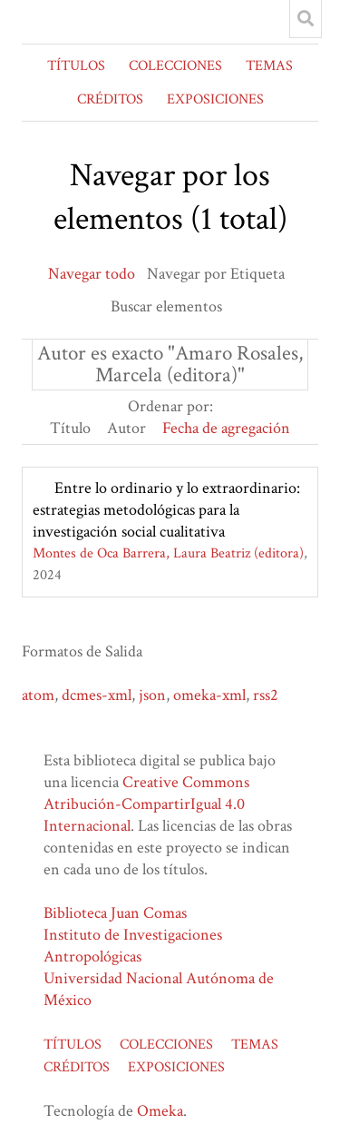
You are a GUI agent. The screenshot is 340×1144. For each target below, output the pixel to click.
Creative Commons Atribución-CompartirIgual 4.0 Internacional (146, 804)
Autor (126, 428)
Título (70, 428)
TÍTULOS (76, 65)
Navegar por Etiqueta (216, 273)
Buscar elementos (166, 306)
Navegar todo (91, 273)
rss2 (265, 695)
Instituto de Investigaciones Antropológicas (133, 945)
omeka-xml (209, 695)
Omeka (160, 1110)
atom (38, 695)
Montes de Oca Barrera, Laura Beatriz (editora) (168, 553)
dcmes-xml (96, 695)
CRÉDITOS (110, 99)
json (152, 695)
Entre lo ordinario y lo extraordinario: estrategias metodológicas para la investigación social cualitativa (166, 510)
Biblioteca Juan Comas (115, 912)
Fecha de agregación (226, 428)
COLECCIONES (175, 65)
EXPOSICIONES (215, 99)
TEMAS (269, 65)
